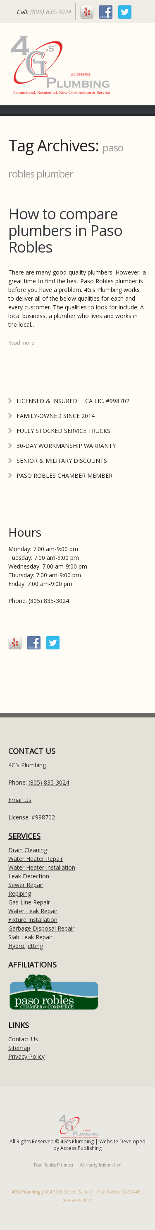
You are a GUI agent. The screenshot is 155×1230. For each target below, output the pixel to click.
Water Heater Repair (35, 859)
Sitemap (19, 1048)
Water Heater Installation (41, 867)
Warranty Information (101, 1165)
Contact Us (23, 1039)
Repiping (19, 893)
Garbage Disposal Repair (41, 928)
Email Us (19, 800)
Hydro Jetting (25, 946)
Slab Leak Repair (30, 937)
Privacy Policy (26, 1056)
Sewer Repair (25, 885)
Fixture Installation (32, 920)
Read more (21, 342)
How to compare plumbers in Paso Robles (65, 230)
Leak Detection (28, 876)
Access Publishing (81, 1148)
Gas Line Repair (29, 902)
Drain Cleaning (27, 850)
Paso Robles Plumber (54, 1165)
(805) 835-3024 (50, 11)
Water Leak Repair (32, 911)
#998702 (43, 817)
